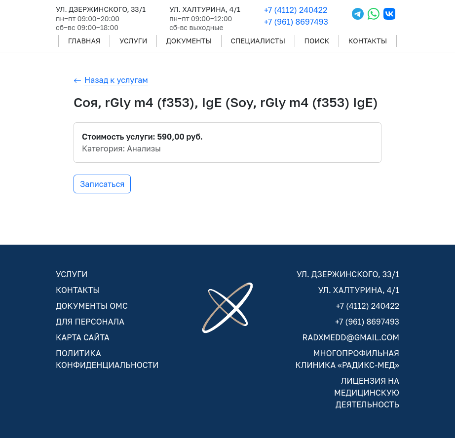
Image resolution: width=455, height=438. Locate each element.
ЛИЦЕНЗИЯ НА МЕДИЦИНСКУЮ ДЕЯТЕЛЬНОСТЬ (366, 392)
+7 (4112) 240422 (295, 10)
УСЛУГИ (133, 40)
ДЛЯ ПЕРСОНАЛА (90, 322)
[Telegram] (358, 18)
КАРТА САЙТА (83, 337)
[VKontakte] (389, 18)
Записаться (102, 184)
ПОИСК (317, 40)
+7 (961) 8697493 (296, 22)
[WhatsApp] (373, 18)
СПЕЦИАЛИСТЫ (257, 40)
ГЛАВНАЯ (84, 40)
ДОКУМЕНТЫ (189, 40)
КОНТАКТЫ (367, 40)
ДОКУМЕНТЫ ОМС (92, 306)
